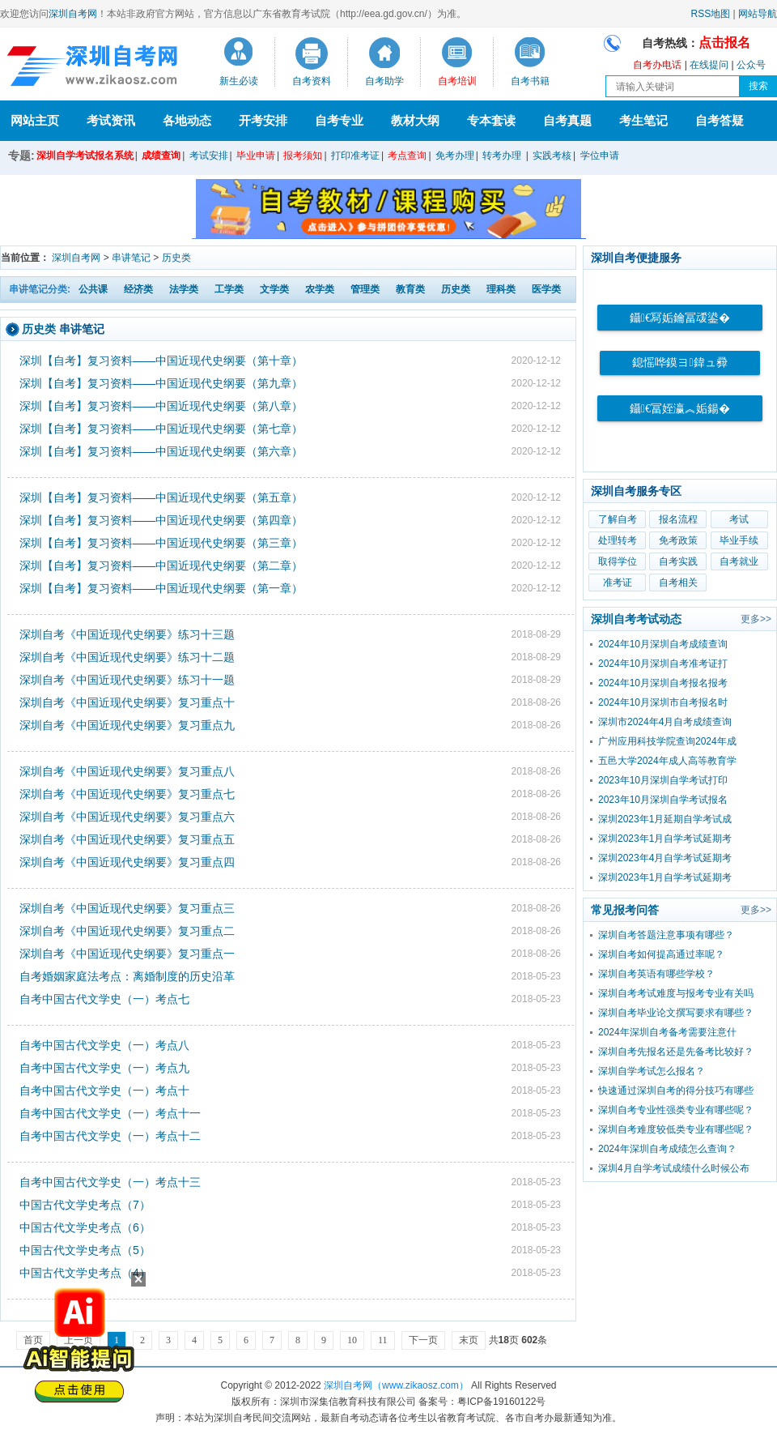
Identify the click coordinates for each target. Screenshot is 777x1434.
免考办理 (454, 155)
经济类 (138, 289)
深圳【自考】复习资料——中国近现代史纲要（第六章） (161, 451)
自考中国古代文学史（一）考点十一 (110, 1113)
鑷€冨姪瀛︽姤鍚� (680, 409)
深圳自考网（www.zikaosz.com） (396, 1385)
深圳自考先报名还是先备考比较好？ (676, 1051)
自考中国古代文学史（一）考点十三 (110, 1182)
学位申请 (599, 155)
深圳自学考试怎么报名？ (651, 1071)
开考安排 (263, 120)
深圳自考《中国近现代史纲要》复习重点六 (127, 816)
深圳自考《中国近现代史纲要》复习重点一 (127, 953)
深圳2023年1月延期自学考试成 (665, 819)
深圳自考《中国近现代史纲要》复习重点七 (127, 793)
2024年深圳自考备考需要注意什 (667, 1032)
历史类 (176, 257)
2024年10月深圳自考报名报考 (663, 683)
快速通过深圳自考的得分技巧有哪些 (676, 1090)
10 (352, 1340)
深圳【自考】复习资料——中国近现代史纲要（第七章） (161, 428)
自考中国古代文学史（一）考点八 (104, 1045)
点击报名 (724, 42)
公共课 (93, 289)
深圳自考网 (73, 13)
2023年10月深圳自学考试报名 (663, 799)
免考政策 (678, 540)
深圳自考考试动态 (636, 618)
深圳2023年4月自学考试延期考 (665, 858)
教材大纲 (415, 120)
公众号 (751, 64)
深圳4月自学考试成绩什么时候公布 (673, 1168)
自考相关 (678, 582)
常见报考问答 (625, 909)
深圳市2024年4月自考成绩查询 (665, 722)
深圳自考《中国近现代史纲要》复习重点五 (127, 839)
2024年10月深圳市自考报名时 (663, 702)
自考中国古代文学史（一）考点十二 (110, 1135)
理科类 (501, 289)
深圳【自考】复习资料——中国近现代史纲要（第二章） (161, 565)
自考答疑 (719, 120)
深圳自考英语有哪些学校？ (656, 973)
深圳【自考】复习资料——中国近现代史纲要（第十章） (161, 360)
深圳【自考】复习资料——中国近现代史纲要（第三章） (161, 542)
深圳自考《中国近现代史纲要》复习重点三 (127, 908)
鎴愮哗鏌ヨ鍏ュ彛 (679, 362)
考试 (739, 519)
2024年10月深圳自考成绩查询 (663, 644)
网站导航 (757, 13)
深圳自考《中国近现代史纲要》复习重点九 (127, 725)
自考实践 (678, 561)
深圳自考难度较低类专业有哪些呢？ (676, 1129)
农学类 (319, 289)
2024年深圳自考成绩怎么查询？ (667, 1148)
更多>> (756, 619)
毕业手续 (739, 540)
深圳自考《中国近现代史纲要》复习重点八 (127, 771)
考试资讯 (111, 120)
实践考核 (552, 155)
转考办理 (501, 155)
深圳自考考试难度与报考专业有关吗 (676, 993)
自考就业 (739, 561)
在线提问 (709, 64)
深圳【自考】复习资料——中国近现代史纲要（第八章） (161, 405)
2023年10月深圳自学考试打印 (663, 780)
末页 (468, 1340)
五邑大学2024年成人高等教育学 (667, 760)
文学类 (274, 289)
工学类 (229, 289)
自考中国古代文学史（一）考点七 (104, 998)
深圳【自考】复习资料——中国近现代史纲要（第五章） (161, 497)
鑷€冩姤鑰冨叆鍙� (680, 318)
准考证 (617, 582)
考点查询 (407, 155)
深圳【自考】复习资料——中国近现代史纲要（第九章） (161, 383)
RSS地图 (711, 13)
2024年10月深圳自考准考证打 (663, 663)
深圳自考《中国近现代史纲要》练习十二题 (127, 657)
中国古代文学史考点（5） (85, 1250)
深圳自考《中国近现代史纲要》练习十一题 (127, 679)
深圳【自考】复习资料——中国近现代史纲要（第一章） (161, 588)
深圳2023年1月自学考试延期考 (665, 838)
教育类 (410, 289)
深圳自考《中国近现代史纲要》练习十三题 (127, 634)
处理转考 (617, 540)
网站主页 (35, 120)
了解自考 (617, 519)
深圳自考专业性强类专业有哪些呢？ (676, 1110)
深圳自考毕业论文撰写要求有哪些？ (676, 1012)
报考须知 (302, 155)
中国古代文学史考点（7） (85, 1204)
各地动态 (187, 120)
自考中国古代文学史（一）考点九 (104, 1067)
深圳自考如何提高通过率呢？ (661, 954)
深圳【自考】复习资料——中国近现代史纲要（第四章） (161, 520)
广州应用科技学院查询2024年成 (667, 741)
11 (383, 1340)
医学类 (546, 289)
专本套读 (491, 120)
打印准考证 (355, 155)
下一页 (423, 1340)
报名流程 (678, 519)
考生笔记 (643, 120)
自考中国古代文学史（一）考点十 (104, 1090)
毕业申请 (255, 155)
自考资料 (311, 81)
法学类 (183, 289)
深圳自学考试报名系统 (85, 155)
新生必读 (238, 81)
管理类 (365, 289)
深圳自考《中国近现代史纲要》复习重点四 (127, 862)
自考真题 (567, 120)
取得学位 (617, 561)
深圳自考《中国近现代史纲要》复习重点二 (127, 930)
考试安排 (208, 155)
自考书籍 (530, 81)
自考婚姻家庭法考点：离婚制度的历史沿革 (127, 976)
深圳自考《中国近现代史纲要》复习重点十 (127, 702)
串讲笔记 (131, 257)
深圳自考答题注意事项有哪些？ (666, 935)
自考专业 (339, 120)
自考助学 (384, 81)
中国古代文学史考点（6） (85, 1227)
